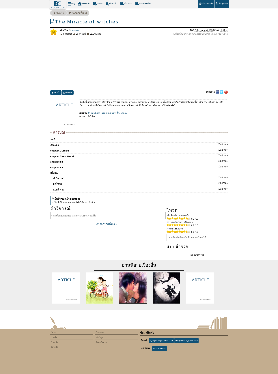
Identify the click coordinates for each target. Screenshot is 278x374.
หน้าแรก (58, 13)
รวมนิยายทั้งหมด (78, 13)
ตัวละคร (139, 145)
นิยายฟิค (54, 347)
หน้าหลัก (84, 4)
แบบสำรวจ (140, 189)
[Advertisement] (139, 63)
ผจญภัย (105, 113)
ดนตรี (112, 113)
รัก (89, 113)
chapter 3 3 (139, 161)
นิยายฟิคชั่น (143, 4)
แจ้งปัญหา (100, 337)
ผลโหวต (140, 183)
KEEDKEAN (58, 8)
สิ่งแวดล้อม (122, 113)
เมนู (71, 4)
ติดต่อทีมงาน (101, 342)
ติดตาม (67, 93)
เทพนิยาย (95, 113)
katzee (74, 30)
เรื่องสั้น (111, 4)
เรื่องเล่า (126, 4)
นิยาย (97, 4)
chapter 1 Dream (139, 150)
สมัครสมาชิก (206, 3)
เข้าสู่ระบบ (221, 3)
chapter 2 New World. (139, 156)
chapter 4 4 (139, 167)
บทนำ (53, 139)
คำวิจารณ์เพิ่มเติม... (108, 224)
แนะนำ (55, 93)
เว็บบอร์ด (100, 332)
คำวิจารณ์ (140, 178)
